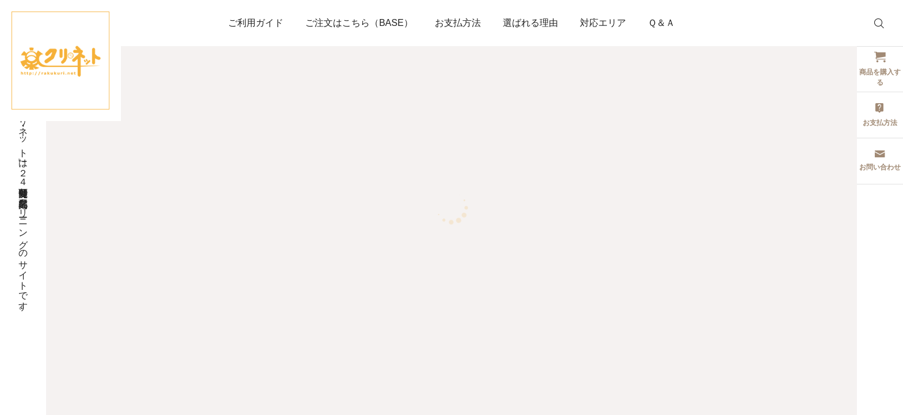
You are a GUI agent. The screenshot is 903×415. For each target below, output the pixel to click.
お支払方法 (458, 23)
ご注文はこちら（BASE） (359, 23)
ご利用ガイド (255, 23)
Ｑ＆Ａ (661, 23)
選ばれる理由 (530, 23)
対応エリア (603, 23)
